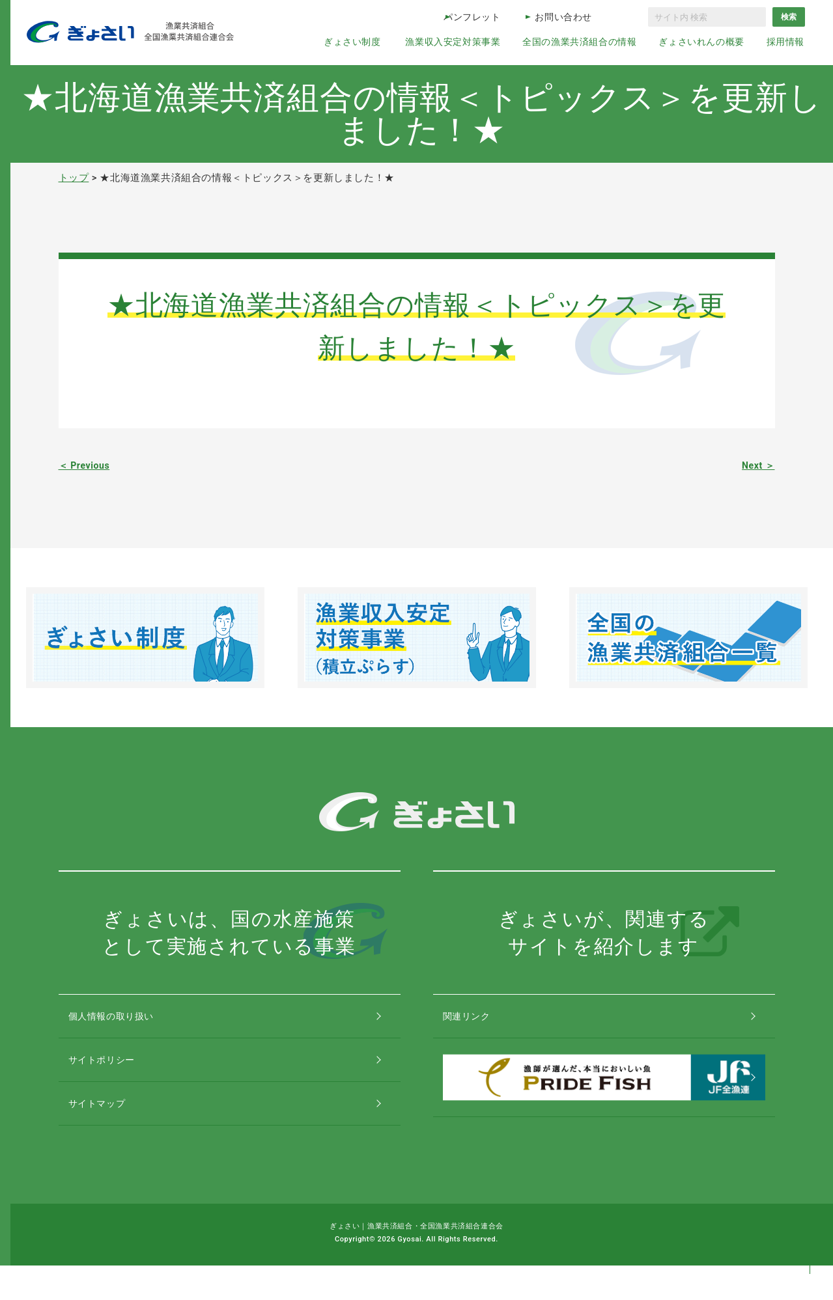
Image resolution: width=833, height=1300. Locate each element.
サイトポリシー (116, 1077)
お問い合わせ (563, 17)
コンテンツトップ (810, 1236)
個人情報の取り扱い (126, 1022)
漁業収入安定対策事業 (452, 41)
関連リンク (480, 1022)
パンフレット (472, 17)
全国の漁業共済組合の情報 (579, 41)
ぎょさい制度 (352, 41)
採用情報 (785, 41)
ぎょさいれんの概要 (701, 41)
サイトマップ (110, 1132)
